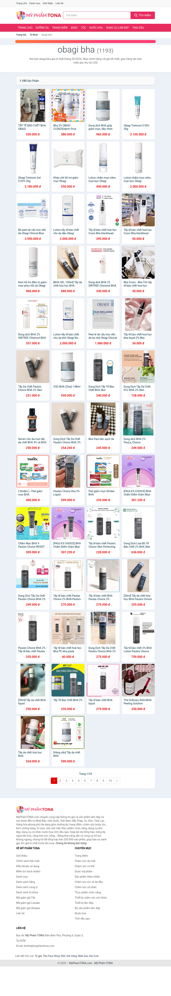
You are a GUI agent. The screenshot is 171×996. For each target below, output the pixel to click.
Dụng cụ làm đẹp (117, 27)
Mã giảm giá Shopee (28, 908)
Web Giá (83, 955)
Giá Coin (94, 955)
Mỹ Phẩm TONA (103, 963)
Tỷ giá (38, 955)
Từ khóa (34, 34)
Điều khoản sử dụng (27, 866)
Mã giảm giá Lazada (28, 902)
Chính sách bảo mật (27, 860)
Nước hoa (96, 27)
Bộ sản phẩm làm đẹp (87, 908)
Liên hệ (59, 3)
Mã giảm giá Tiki (25, 897)
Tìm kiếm (142, 15)
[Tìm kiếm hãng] (97, 15)
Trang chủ (21, 3)
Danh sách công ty (27, 887)
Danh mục (34, 3)
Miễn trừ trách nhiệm (28, 871)
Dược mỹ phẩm (84, 871)
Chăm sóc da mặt (85, 860)
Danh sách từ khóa (27, 892)
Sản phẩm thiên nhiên (87, 876)
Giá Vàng (71, 955)
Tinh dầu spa (82, 918)
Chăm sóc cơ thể (84, 866)
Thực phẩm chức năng (88, 892)
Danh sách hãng (25, 881)
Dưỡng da (42, 27)
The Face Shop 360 (54, 955)
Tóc (83, 27)
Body (74, 27)
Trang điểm (60, 27)
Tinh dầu (138, 27)
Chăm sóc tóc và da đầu (89, 881)
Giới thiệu (48, 3)
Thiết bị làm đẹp (84, 902)
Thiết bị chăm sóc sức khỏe (91, 897)
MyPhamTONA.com (80, 963)
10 (110, 780)
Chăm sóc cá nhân (85, 887)
